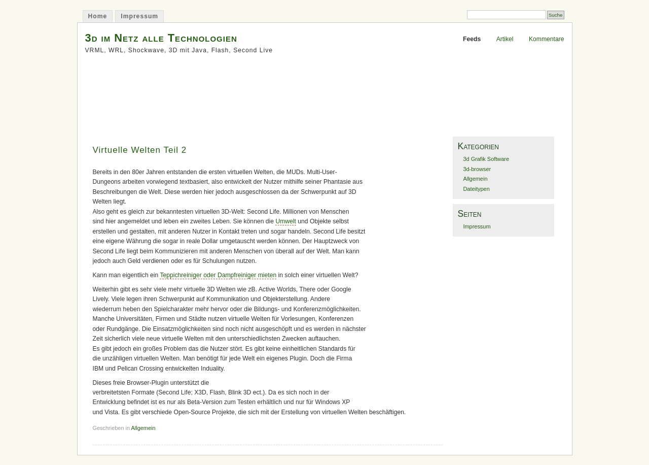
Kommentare (546, 39)
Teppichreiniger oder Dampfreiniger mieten (218, 275)
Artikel (505, 39)
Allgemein (143, 428)
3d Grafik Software (486, 159)
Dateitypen (476, 189)
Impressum (139, 16)
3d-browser (477, 169)
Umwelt (285, 221)
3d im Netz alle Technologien (161, 37)
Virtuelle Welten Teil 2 (140, 150)
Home (97, 16)
